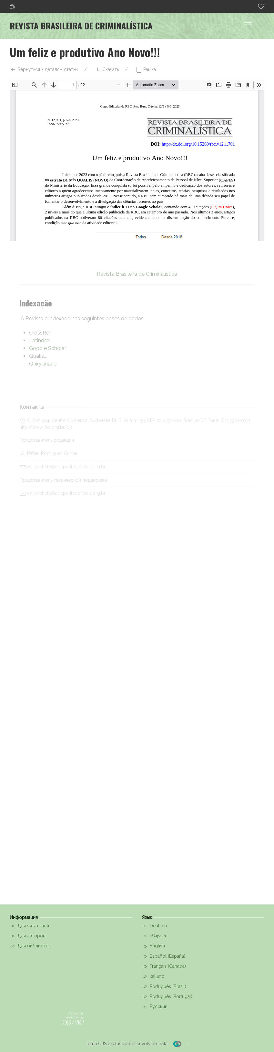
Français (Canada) (164, 966)
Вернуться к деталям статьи (44, 70)
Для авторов (28, 936)
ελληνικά (154, 936)
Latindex (39, 340)
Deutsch (154, 926)
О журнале (42, 364)
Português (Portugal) (167, 997)
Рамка (146, 70)
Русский (154, 1007)
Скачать (107, 70)
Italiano (153, 977)
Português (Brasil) (164, 987)
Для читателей (29, 926)
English (153, 946)
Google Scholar (47, 348)
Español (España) (163, 956)
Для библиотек (30, 946)
